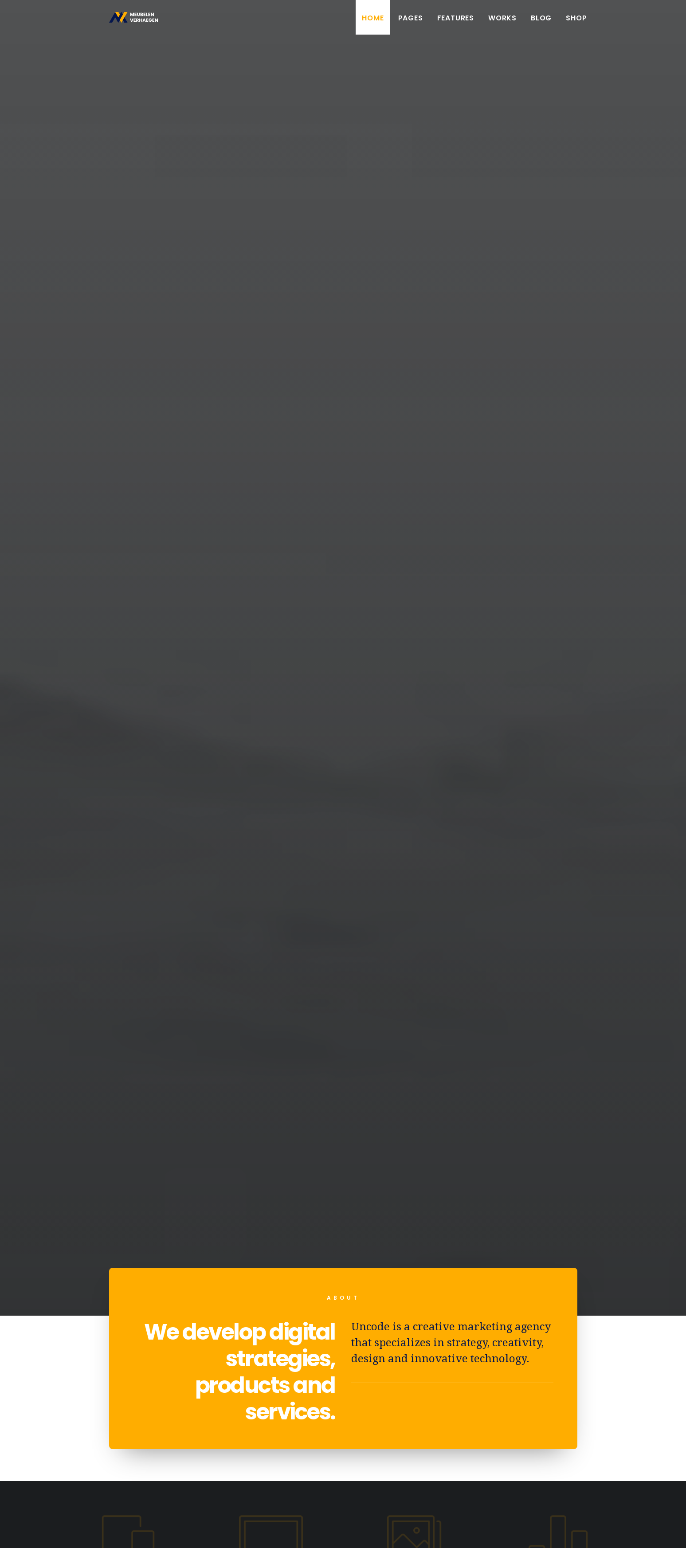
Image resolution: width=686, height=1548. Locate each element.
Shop (576, 23)
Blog (541, 23)
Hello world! (176, 1125)
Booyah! (85, 1530)
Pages (410, 23)
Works (502, 23)
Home (373, 23)
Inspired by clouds (510, 1136)
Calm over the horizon (343, 1135)
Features (455, 23)
